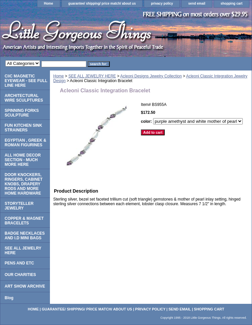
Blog (9, 298)
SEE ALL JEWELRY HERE (92, 76)
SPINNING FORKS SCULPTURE (22, 112)
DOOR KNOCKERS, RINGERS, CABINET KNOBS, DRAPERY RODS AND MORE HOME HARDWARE (24, 184)
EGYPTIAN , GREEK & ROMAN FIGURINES (25, 142)
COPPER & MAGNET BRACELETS (24, 220)
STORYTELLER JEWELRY (19, 205)
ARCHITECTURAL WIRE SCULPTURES (24, 98)
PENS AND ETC (19, 263)
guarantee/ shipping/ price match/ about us (102, 3)
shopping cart (231, 3)
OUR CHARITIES (20, 274)
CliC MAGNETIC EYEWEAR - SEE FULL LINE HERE (26, 81)
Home (48, 3)
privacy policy (162, 3)
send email (196, 3)
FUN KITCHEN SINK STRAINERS (23, 127)
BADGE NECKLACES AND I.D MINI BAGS (25, 235)
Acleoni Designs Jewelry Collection (151, 76)
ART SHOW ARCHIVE (25, 286)
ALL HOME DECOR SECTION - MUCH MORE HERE (23, 160)
